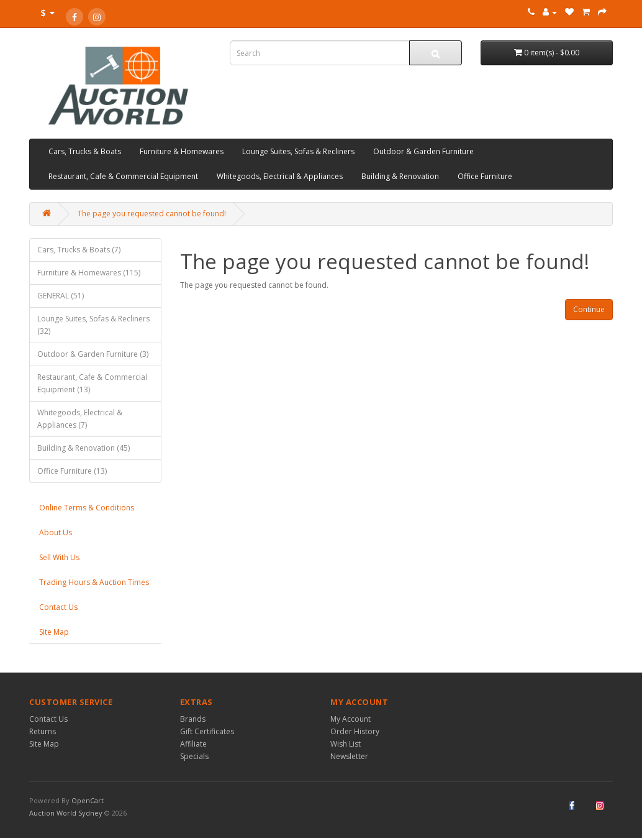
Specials (194, 756)
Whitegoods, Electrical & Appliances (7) (79, 418)
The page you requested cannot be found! (152, 213)
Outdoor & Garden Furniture (423, 151)
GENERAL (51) (60, 295)
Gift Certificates (207, 731)
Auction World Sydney (66, 812)
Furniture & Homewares (182, 151)
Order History (354, 731)
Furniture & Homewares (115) (88, 272)
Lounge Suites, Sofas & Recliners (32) (93, 324)
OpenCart (87, 800)
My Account (350, 719)
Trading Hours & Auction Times (94, 582)
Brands (193, 719)
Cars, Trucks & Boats (84, 151)
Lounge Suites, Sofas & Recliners (298, 151)
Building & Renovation (400, 176)
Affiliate (193, 744)
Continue (589, 309)
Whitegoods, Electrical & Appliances (280, 176)
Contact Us (58, 607)
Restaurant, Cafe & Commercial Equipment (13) (92, 383)
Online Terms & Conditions (86, 507)
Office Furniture (485, 176)
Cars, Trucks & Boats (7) (78, 249)
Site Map (54, 632)
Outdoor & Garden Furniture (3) (92, 354)
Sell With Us (59, 557)
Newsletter (349, 756)
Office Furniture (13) (72, 471)
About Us (55, 532)
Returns (42, 731)
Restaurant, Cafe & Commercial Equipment (123, 176)
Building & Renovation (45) (83, 448)
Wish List (345, 744)
